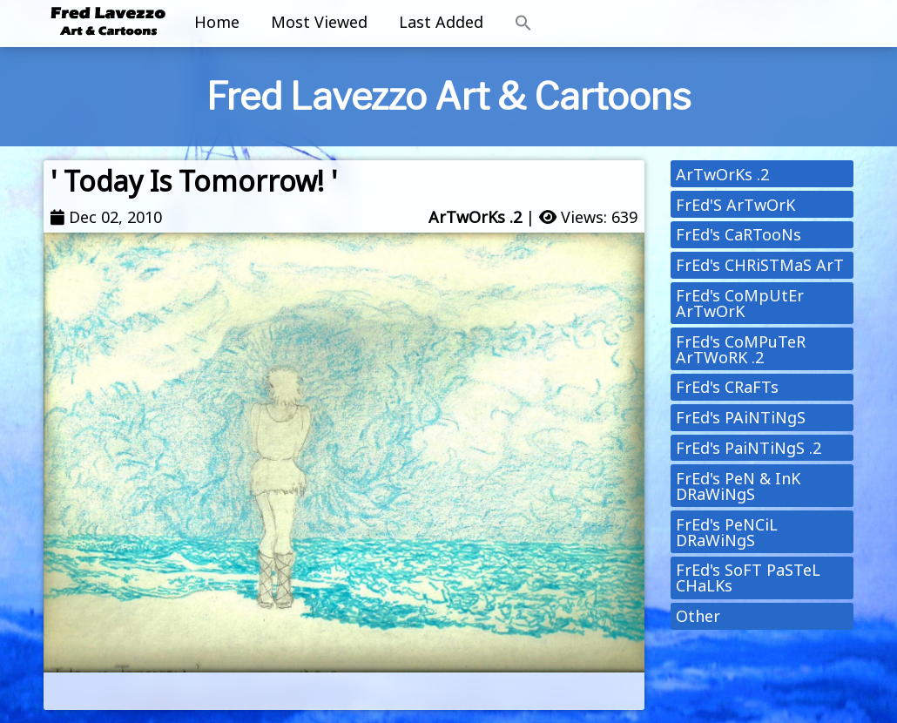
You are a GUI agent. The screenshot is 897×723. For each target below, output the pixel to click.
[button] (523, 23)
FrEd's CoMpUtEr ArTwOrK (740, 303)
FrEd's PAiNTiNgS (741, 417)
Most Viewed (319, 21)
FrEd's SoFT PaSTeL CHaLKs (748, 577)
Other (698, 615)
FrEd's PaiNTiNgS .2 (748, 447)
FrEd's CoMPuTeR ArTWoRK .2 (741, 349)
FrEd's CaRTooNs (738, 234)
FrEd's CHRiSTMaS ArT (760, 264)
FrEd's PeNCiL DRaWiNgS (727, 532)
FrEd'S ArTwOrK (735, 204)
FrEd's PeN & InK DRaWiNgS (738, 486)
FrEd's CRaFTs (727, 386)
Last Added (441, 21)
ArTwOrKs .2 (475, 216)
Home (216, 21)
